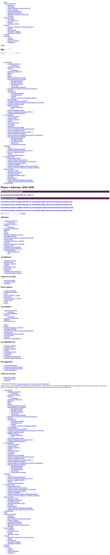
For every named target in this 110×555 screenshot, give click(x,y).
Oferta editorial (12, 30)
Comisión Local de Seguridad (16, 104)
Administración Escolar (14, 64)
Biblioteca (10, 73)
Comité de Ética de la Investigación (17, 160)
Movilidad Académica (17, 84)
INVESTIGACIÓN (9, 156)
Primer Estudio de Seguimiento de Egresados (20, 180)
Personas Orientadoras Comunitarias (14, 244)
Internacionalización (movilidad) (17, 79)
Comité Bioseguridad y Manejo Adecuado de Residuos (23, 166)
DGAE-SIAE (11, 124)
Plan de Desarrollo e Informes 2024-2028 (19, 8)
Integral (19, 384)
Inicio (5, 2)
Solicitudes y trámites (14, 116)
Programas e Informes (14, 119)
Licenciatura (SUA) (13, 20)
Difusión (10, 28)
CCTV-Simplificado (43, 384)
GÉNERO (7, 146)
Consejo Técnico (12, 118)
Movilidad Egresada (16, 82)
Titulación (10, 90)
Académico (11, 39)
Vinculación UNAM (13, 174)
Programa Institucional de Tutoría (17, 78)
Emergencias (11, 42)
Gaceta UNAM (8, 300)
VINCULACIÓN (9, 169)
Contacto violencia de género (16, 155)
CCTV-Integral (33, 384)
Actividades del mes (16, 95)
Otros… (6, 303)
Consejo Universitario (10, 290)
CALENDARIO (8, 183)
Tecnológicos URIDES (14, 31)
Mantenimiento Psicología (15, 13)
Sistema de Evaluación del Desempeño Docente (21, 129)
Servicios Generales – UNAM (12, 298)
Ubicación (10, 16)
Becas (9, 74)
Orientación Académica (10, 224)
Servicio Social (12, 91)
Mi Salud (6, 34)
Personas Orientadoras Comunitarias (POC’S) (20, 112)
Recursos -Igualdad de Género (16, 110)
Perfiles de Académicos (14, 164)
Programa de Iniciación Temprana (13, 367)
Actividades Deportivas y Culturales (18, 101)
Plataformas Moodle (13, 105)
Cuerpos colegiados (13, 10)
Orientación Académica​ (14, 67)
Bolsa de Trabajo (12, 99)
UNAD (6, 301)
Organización (11, 6)
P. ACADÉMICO (9, 115)
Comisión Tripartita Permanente (16, 113)
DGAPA (10, 121)
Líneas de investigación (14, 158)
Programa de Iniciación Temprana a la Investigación (22, 161)
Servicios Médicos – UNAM (12, 295)
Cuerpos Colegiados (13, 41)
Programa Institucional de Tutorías (13, 234)
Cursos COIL (14, 85)
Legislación (11, 126)
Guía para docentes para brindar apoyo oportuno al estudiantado (25, 135)
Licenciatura (11, 19)
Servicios (6, 25)
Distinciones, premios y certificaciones (18, 14)
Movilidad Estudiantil (17, 81)
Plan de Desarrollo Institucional (12, 191)
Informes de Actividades (9, 198)
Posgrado (10, 22)
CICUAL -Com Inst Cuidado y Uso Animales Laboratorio (23, 167)
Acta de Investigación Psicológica (17, 163)
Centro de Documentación (15, 71)
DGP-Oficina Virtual (13, 122)
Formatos (13, 96)
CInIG (9, 147)
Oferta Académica (9, 17)
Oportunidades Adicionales (18, 87)
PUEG (6, 294)
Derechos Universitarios (10, 292)
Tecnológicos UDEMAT (14, 33)
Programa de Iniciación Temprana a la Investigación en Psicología (26, 102)
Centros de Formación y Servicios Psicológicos (21, 27)
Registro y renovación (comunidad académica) (24, 98)
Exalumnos (11, 177)
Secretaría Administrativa (15, 11)
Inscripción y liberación (17, 93)
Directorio (7, 36)
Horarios (10, 68)
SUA (12, 108)
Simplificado (25, 384)
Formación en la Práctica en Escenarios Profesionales (22, 88)
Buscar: (3, 213)
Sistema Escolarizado (17, 107)
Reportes (10, 153)
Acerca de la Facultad (10, 3)
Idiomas (10, 76)
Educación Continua (13, 24)
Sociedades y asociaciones (15, 172)
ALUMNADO (8, 62)
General (10, 37)
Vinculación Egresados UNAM (16, 175)
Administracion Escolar (10, 310)
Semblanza (11, 5)
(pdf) (17, 195)
